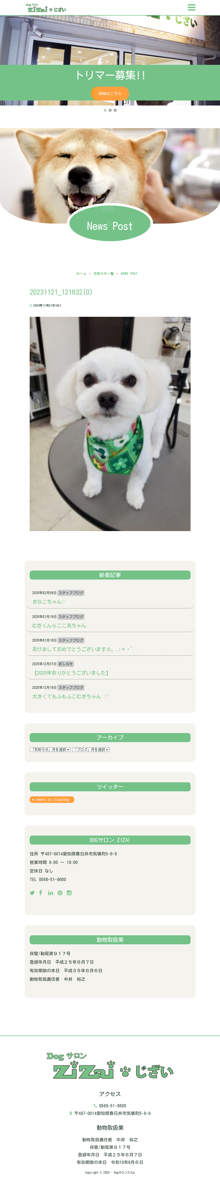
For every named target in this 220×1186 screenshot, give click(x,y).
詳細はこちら (110, 93)
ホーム (81, 273)
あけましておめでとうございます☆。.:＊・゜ (84, 649)
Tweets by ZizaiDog (52, 799)
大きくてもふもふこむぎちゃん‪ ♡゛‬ (72, 696)
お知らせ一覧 (104, 273)
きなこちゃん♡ (49, 601)
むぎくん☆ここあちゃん (59, 625)
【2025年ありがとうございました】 (71, 672)
